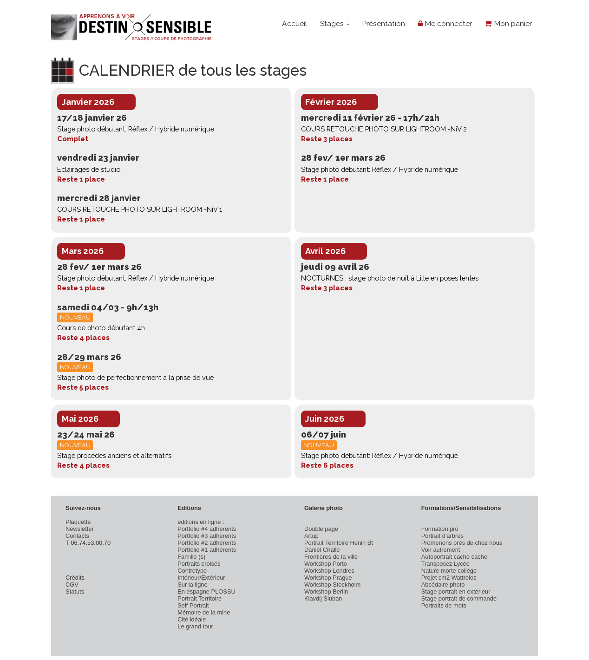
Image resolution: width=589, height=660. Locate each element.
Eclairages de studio (88, 169)
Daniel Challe (322, 549)
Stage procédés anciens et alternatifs (114, 455)
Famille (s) (191, 556)
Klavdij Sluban (323, 598)
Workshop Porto (325, 563)
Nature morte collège (449, 570)
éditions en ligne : (200, 521)
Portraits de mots (443, 605)
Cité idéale (191, 619)
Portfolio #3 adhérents (206, 535)
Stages (334, 23)
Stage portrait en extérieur (456, 591)
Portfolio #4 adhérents (206, 528)
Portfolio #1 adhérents (206, 549)
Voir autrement (440, 549)
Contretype (192, 570)
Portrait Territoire (199, 598)
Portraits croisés (198, 563)
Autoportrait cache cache (454, 556)
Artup (311, 535)
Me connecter (445, 23)
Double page (321, 528)
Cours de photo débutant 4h (101, 328)
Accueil (294, 23)
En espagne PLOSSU (206, 591)
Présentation (383, 23)
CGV (72, 584)
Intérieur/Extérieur (201, 577)
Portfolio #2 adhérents (206, 542)
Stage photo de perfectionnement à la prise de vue (135, 377)
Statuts (74, 591)
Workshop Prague (328, 577)
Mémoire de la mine (203, 612)
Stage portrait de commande (459, 598)
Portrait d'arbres (442, 535)
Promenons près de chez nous (462, 542)
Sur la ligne (192, 584)
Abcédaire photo (443, 584)
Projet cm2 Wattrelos (449, 577)
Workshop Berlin (326, 591)
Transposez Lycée (445, 563)
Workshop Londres (329, 570)
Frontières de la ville (331, 556)
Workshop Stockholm (332, 584)
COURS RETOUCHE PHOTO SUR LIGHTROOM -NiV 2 (384, 129)
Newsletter (79, 528)
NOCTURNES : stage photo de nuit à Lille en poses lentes (389, 278)
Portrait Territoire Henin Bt (338, 542)
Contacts (77, 535)
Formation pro (439, 528)
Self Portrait (193, 605)
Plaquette (78, 521)
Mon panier (508, 23)
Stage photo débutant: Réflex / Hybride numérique (135, 129)
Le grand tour (195, 626)
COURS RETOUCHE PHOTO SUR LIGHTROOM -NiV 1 (139, 209)
